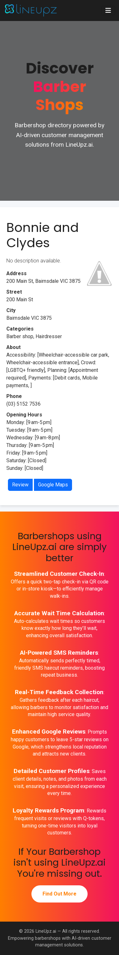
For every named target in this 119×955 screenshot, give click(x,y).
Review (20, 485)
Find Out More (59, 894)
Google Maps (53, 485)
